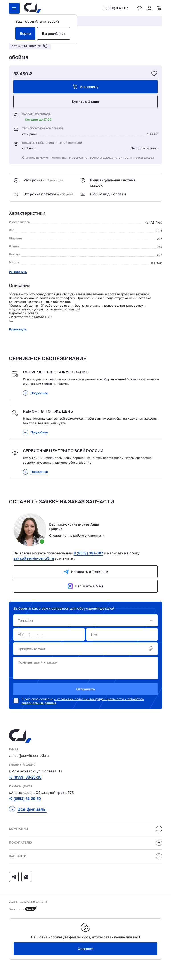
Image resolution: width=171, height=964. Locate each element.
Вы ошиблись (54, 33)
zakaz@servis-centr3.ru (34, 558)
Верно (25, 33)
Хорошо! (85, 948)
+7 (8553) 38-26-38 (25, 777)
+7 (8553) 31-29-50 (25, 798)
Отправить (85, 689)
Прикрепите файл (85, 648)
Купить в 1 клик (85, 101)
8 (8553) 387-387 (115, 8)
